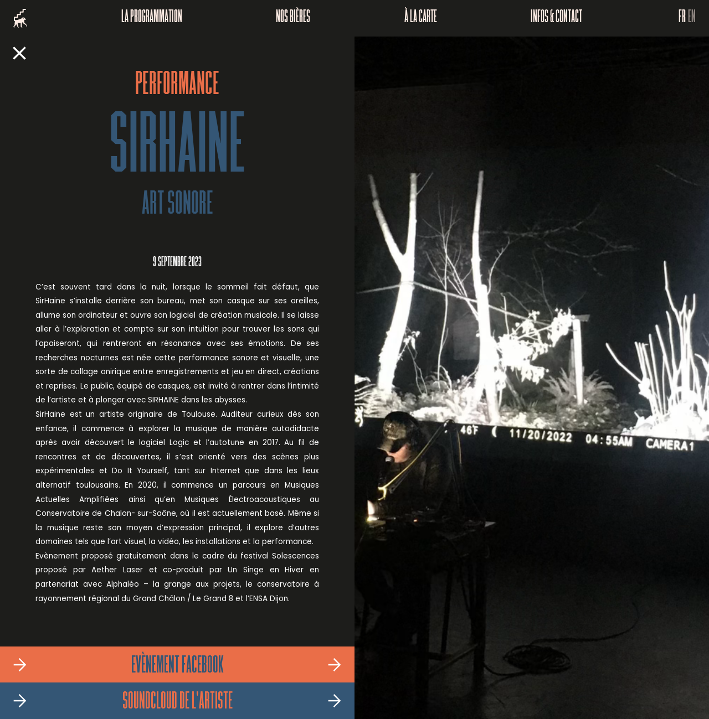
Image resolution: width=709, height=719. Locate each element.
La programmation (151, 18)
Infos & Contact (556, 18)
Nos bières (293, 18)
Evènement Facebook (177, 666)
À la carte (420, 18)
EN (692, 18)
